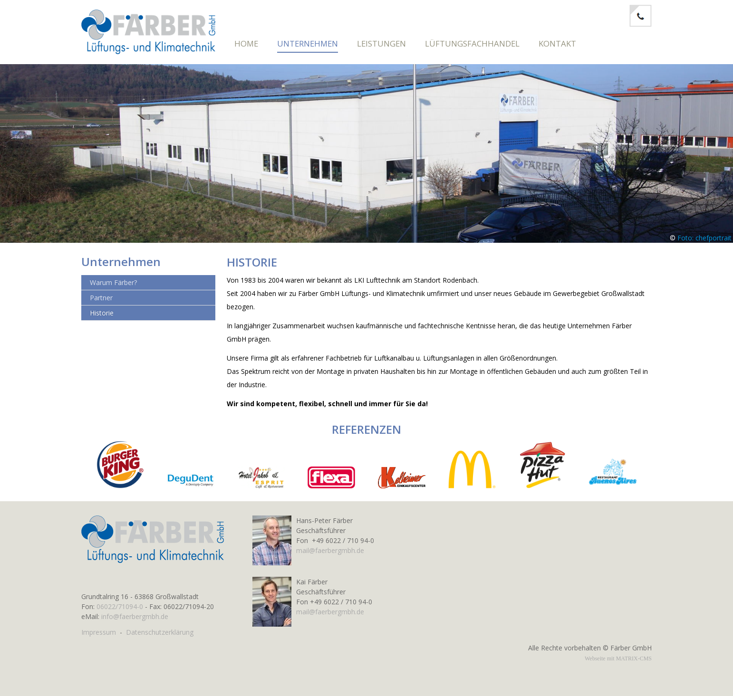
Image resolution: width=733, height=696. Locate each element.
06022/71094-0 (119, 606)
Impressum (98, 632)
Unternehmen (307, 43)
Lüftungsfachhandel (472, 43)
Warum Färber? (113, 287)
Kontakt (557, 43)
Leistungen (381, 43)
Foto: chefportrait (704, 242)
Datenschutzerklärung (159, 632)
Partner (101, 302)
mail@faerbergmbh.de (330, 550)
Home (246, 43)
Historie (102, 317)
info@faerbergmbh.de (134, 616)
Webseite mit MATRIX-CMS (618, 658)
